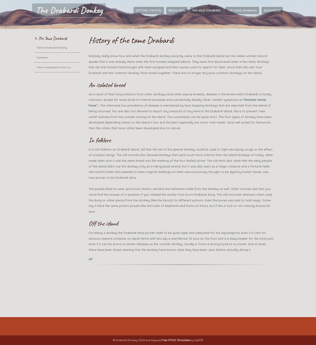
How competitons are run (54, 67)
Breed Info (177, 10)
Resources (272, 10)
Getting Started (149, 10)
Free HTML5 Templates (175, 340)
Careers (42, 57)
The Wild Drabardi (206, 10)
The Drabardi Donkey (68, 10)
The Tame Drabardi (242, 10)
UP (90, 259)
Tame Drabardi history (52, 47)
